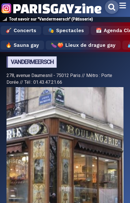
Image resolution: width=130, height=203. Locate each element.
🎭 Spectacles (66, 30)
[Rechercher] (112, 7)
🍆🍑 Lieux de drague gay (83, 45)
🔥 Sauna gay (22, 45)
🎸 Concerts (21, 30)
